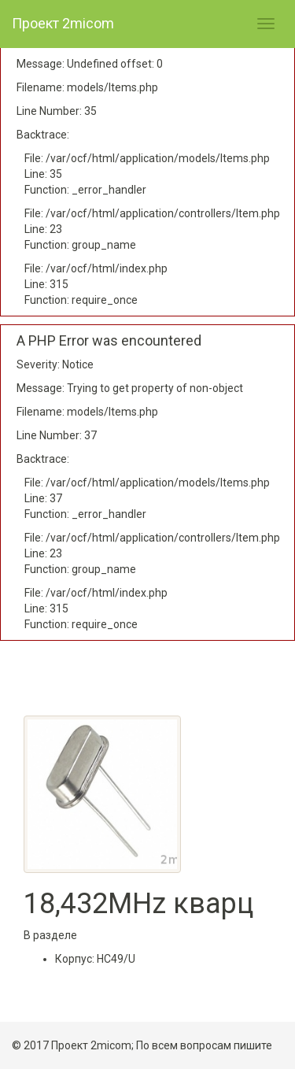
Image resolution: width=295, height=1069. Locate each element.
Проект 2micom (63, 23)
